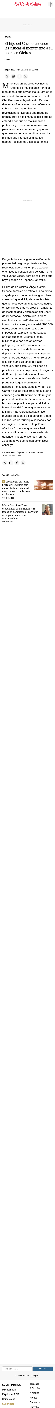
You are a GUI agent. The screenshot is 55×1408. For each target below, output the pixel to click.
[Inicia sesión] (50, 4)
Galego (34, 1375)
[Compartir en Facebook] (19, 76)
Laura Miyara (8, 522)
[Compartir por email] (13, 76)
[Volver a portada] (27, 4)
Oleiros (40, 452)
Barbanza (35, 1402)
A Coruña (35, 1388)
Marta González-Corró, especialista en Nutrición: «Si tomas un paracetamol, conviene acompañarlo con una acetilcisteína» (20, 512)
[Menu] (4, 4)
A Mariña (34, 1393)
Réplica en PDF (10, 1394)
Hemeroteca (8, 1399)
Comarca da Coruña (12, 455)
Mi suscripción (9, 1389)
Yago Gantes (8, 498)
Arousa (33, 1397)
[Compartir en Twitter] (25, 76)
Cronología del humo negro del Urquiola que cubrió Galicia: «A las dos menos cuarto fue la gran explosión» (16, 488)
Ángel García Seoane (26, 452)
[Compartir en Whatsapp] (7, 76)
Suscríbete (8, 1403)
